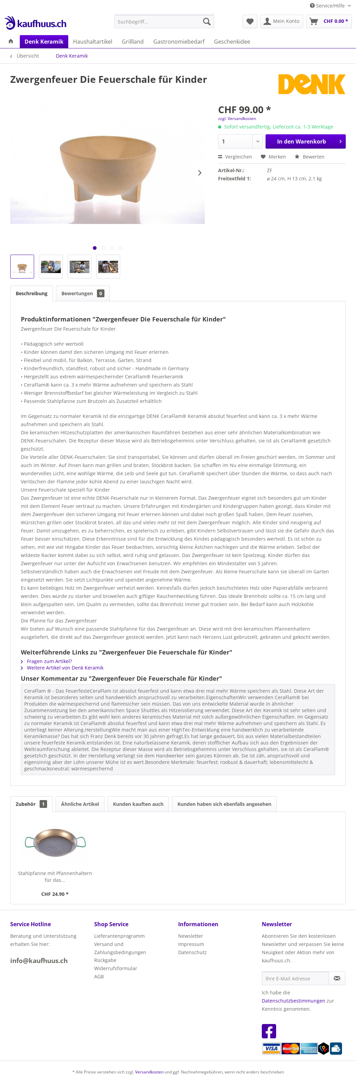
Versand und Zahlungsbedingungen (120, 948)
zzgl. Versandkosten (237, 118)
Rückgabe (105, 960)
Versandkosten (149, 1072)
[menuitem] (164, 21)
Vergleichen (235, 156)
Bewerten (310, 156)
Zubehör (31, 804)
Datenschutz (192, 952)
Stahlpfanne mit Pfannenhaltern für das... (55, 876)
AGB (99, 976)
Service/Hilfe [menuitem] (328, 5)
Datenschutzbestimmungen (293, 1000)
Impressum (191, 944)
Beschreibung (31, 293)
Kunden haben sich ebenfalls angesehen (224, 804)
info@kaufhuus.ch (39, 960)
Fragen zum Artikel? (46, 661)
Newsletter (190, 936)
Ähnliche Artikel (80, 804)
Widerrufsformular (115, 968)
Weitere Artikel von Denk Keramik (62, 667)
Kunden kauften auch (138, 804)
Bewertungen (82, 293)
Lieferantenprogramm (119, 936)
